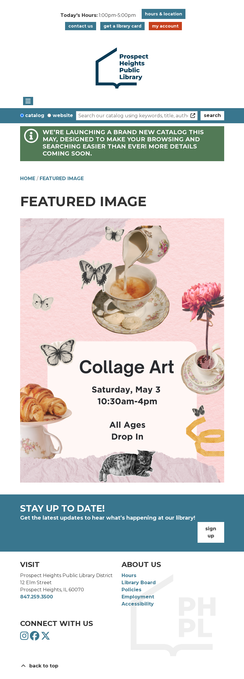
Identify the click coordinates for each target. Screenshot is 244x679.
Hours (129, 575)
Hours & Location (163, 14)
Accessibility (138, 604)
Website (63, 115)
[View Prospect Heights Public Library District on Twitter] (45, 637)
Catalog (34, 115)
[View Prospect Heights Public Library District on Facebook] (35, 637)
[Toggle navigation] (28, 101)
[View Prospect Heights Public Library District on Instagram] (25, 637)
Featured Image (62, 178)
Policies (131, 589)
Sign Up (210, 532)
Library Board (139, 582)
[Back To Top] (122, 666)
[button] (98, 15)
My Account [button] (165, 26)
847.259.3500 (36, 597)
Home (27, 178)
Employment (138, 597)
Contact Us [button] (80, 26)
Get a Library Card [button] (122, 26)
